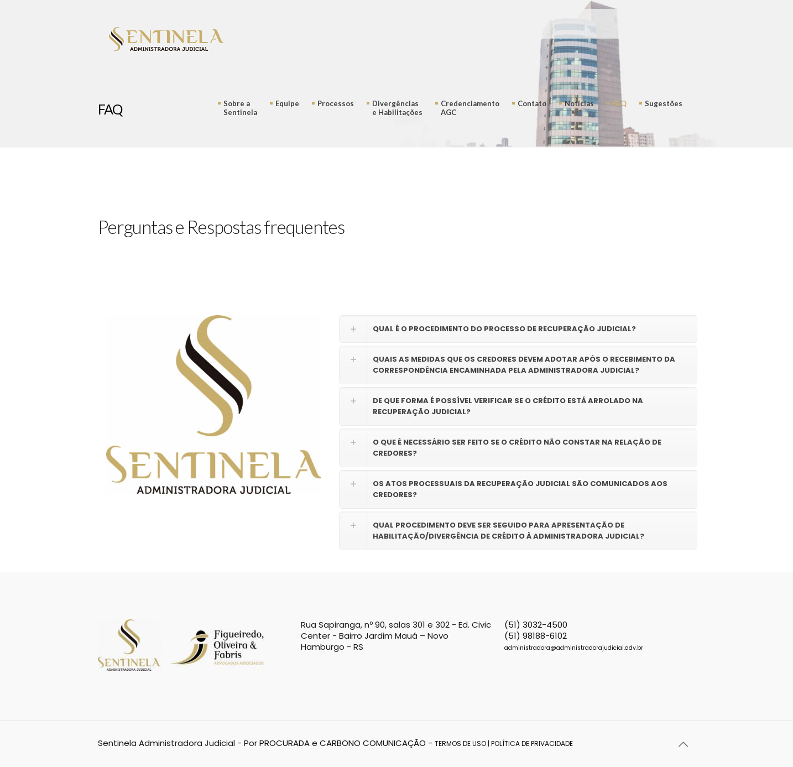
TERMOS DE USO (460, 743)
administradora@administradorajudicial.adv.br (573, 648)
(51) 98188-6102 (535, 635)
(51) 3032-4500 (535, 624)
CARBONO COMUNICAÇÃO (373, 743)
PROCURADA (284, 743)
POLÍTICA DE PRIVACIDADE (532, 743)
